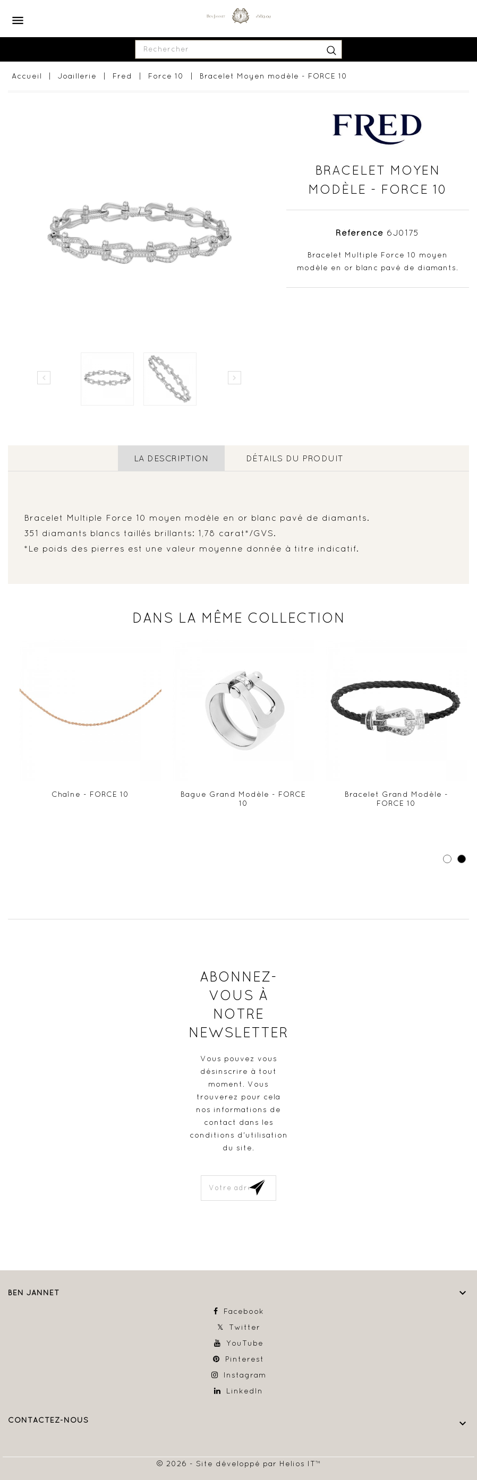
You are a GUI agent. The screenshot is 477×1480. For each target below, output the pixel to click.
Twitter (244, 1327)
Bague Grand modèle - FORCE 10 (243, 798)
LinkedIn (244, 1391)
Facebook (244, 1311)
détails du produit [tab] (295, 458)
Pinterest (244, 1359)
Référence (360, 232)
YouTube (244, 1343)
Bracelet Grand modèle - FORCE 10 (396, 798)
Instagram (245, 1375)
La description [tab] (171, 458)
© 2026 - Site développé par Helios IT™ (238, 1463)
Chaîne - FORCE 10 (90, 793)
